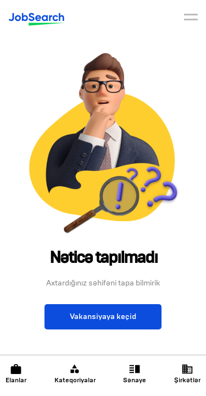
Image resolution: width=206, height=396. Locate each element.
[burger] (191, 19)
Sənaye (134, 374)
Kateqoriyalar (75, 374)
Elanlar (15, 374)
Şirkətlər (187, 374)
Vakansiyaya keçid (103, 316)
